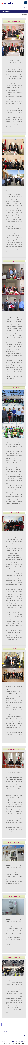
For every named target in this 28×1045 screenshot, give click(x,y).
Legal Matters (3, 1041)
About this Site (24, 1041)
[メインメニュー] (25, 2)
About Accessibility (10, 1041)
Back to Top (24, 1035)
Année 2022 (6, 1031)
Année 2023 (6, 1029)
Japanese (25, 7)
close (25, 1024)
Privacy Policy (17, 1041)
